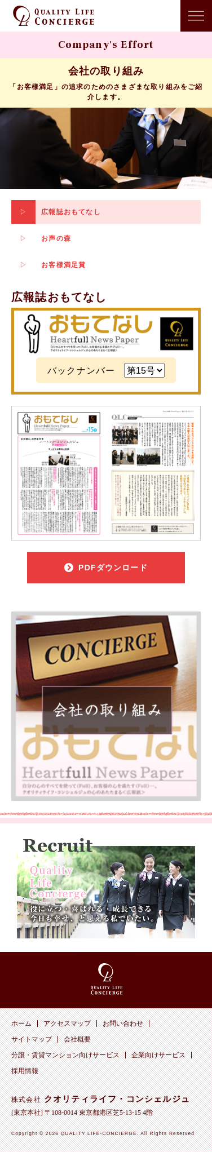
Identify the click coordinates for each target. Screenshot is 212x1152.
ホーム (21, 1023)
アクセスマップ (67, 1023)
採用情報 (24, 1070)
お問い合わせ (123, 1023)
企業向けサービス (158, 1055)
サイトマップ (31, 1039)
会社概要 (77, 1039)
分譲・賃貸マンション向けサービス (65, 1055)
